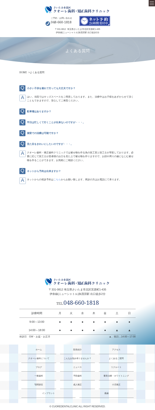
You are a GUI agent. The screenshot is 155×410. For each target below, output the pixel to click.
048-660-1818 (61, 22)
